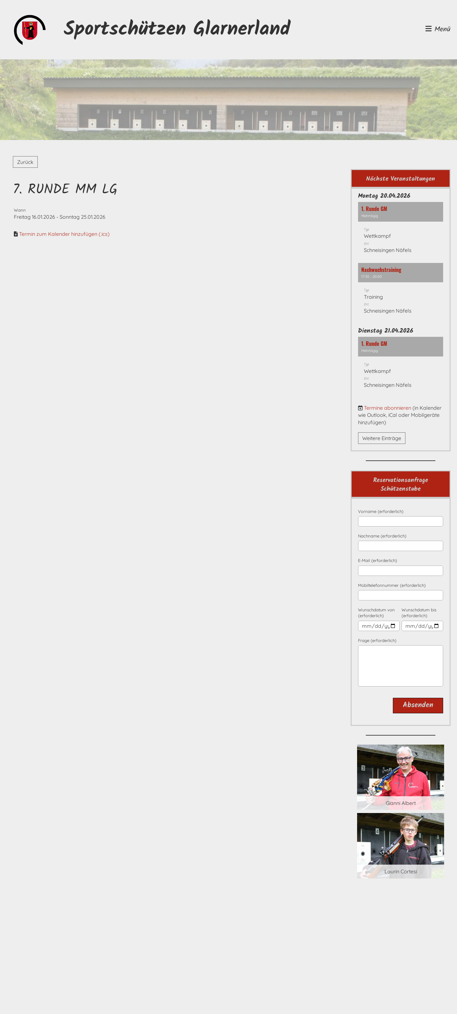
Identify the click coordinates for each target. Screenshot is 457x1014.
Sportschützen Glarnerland (177, 29)
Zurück (25, 162)
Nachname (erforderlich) (382, 535)
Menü (438, 30)
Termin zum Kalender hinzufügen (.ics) (64, 234)
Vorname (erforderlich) (381, 511)
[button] (400, 230)
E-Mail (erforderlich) (377, 560)
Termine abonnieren (387, 408)
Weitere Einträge (381, 438)
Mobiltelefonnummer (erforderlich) (392, 585)
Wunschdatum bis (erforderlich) (419, 612)
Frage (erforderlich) (377, 640)
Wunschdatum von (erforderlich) (376, 612)
